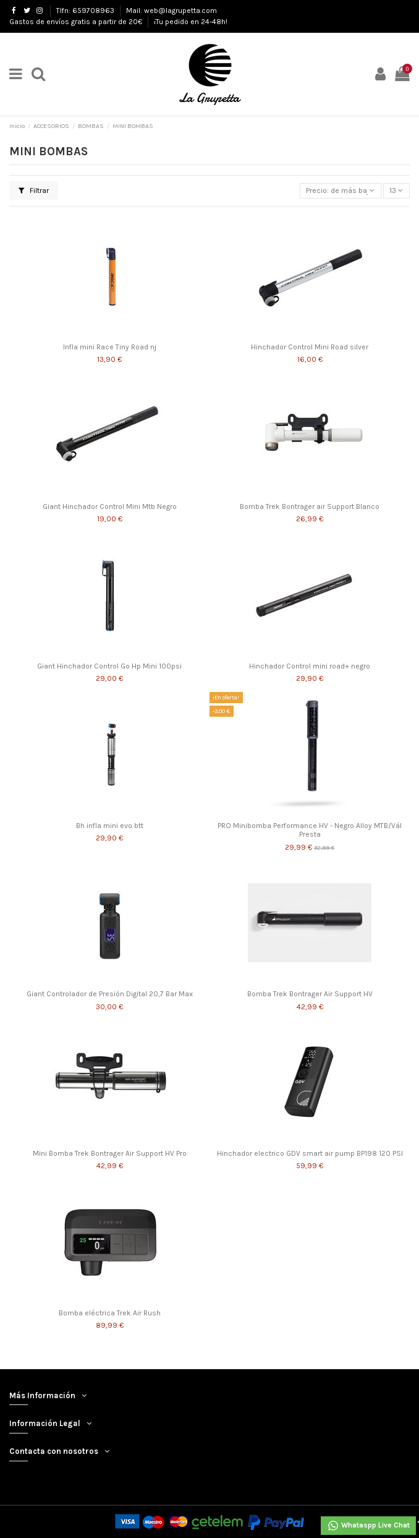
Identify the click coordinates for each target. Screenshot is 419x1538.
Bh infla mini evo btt (109, 825)
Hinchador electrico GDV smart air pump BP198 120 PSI (310, 1153)
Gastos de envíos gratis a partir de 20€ (76, 21)
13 (396, 190)
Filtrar (34, 190)
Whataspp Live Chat (368, 1525)
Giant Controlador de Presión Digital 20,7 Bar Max (110, 993)
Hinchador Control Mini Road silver (309, 347)
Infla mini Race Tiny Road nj (109, 347)
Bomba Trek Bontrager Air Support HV (310, 993)
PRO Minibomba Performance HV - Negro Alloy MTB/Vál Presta (310, 830)
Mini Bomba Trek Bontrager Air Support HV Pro (110, 1153)
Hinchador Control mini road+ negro (309, 666)
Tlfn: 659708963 (86, 10)
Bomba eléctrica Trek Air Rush (110, 1313)
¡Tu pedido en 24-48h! (190, 21)
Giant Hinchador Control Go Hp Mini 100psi (109, 666)
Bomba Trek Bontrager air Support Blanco (309, 506)
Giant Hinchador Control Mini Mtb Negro (110, 506)
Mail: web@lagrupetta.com (171, 10)
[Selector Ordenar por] (340, 191)
